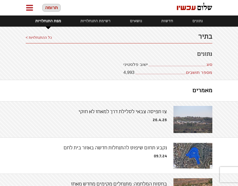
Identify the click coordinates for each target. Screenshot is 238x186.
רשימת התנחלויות (95, 21)
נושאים (136, 21)
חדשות (167, 21)
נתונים (197, 21)
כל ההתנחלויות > (39, 37)
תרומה (51, 7)
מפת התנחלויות (48, 21)
